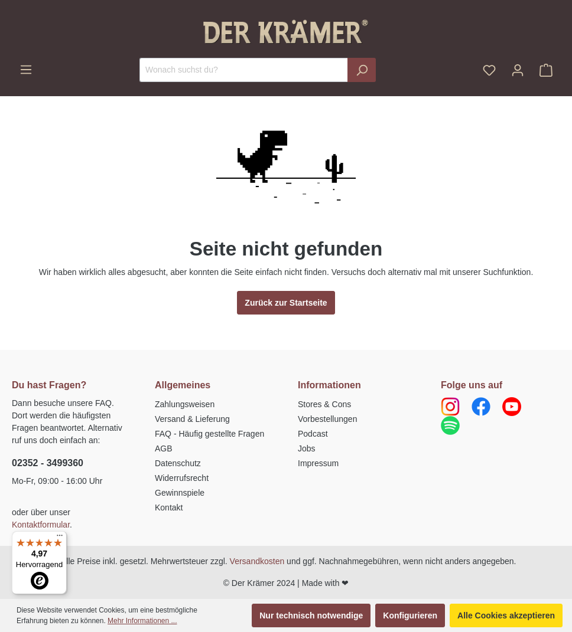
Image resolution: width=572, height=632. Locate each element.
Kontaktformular (41, 524)
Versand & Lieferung (192, 419)
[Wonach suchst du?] (243, 70)
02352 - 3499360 (47, 463)
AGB (164, 448)
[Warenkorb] (546, 70)
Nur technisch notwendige (311, 615)
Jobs (307, 448)
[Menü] (26, 69)
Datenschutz (178, 463)
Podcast (313, 433)
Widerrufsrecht (182, 478)
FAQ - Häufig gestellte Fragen (209, 433)
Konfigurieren (410, 615)
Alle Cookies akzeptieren (506, 615)
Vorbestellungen (327, 419)
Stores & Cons (324, 404)
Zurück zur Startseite (286, 302)
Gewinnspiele (179, 492)
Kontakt (169, 507)
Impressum (318, 463)
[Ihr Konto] (517, 70)
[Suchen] (361, 70)
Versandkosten (257, 561)
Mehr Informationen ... (142, 621)
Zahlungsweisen (184, 404)
